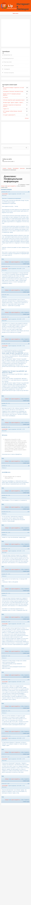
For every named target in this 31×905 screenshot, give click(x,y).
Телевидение (7, 69)
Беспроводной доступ (8, 58)
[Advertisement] (12, 32)
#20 (28, 756)
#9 (28, 495)
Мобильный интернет (9, 65)
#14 (28, 593)
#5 (28, 343)
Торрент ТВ (6, 108)
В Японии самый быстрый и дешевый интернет (14, 100)
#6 (28, 403)
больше (27, 118)
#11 (28, 532)
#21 (28, 783)
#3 (28, 294)
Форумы (9, 168)
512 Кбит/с (5, 97)
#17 (28, 679)
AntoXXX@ (5, 194)
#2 (28, 266)
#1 (28, 191)
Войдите (3, 186)
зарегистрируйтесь (11, 186)
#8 (28, 465)
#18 (28, 710)
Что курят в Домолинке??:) (9, 115)
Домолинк (22, 168)
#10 (28, 511)
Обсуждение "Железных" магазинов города (13, 91)
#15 (28, 621)
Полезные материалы (9, 72)
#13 (28, 574)
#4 (28, 317)
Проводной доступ (7, 55)
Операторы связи (7, 62)
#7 (28, 427)
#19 (28, 736)
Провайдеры (16, 168)
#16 (28, 655)
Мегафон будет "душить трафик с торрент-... (13, 102)
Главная (4, 168)
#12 (28, 548)
